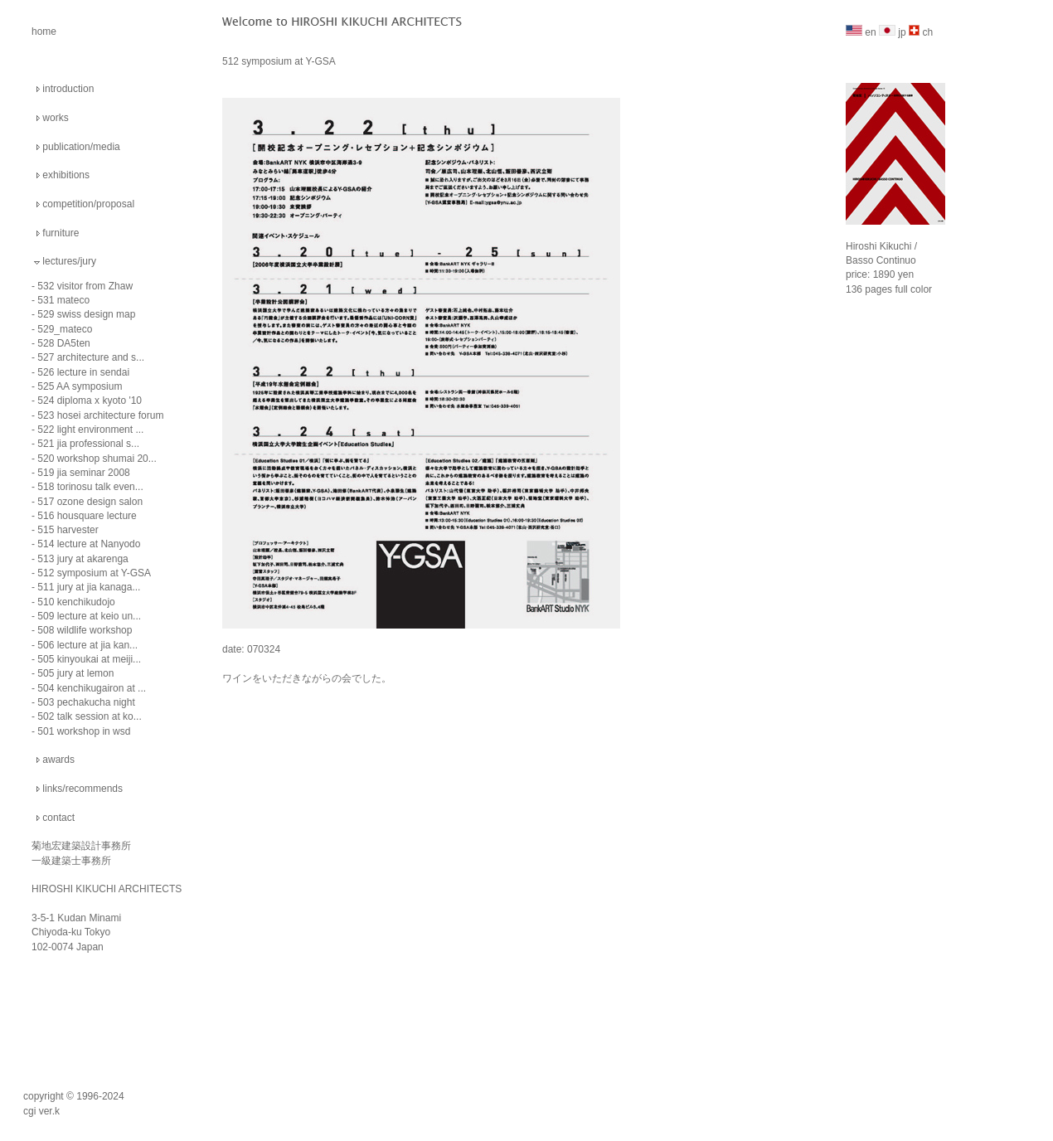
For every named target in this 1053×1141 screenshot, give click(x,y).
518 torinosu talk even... (90, 487)
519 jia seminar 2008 (83, 472)
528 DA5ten (63, 343)
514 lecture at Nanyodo (88, 544)
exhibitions (66, 175)
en (861, 32)
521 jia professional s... (88, 443)
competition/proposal (88, 204)
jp (892, 32)
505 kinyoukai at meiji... (89, 659)
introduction (68, 89)
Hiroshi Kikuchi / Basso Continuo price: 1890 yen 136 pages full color (895, 255)
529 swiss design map (86, 314)
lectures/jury (69, 261)
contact (58, 817)
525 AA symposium (79, 386)
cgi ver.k (41, 1111)
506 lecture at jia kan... (87, 645)
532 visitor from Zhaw (85, 286)
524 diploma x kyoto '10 (89, 400)
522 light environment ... (90, 429)
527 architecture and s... (90, 357)
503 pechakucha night (85, 702)
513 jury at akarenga (82, 559)
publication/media (80, 147)
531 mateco (63, 300)
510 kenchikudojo (75, 602)
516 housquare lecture (86, 516)
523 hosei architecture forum (100, 415)
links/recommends (82, 788)
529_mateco (64, 329)
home (44, 31)
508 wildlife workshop (84, 630)
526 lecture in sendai (83, 372)
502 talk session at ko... (89, 716)
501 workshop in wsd (83, 731)
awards (58, 759)
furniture (60, 233)
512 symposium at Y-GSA (94, 573)
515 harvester (67, 530)
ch (921, 32)
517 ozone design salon (90, 501)
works (55, 118)
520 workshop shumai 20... (96, 458)
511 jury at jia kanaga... (88, 587)
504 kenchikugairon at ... (91, 688)
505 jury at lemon (75, 673)
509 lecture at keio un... (89, 616)
